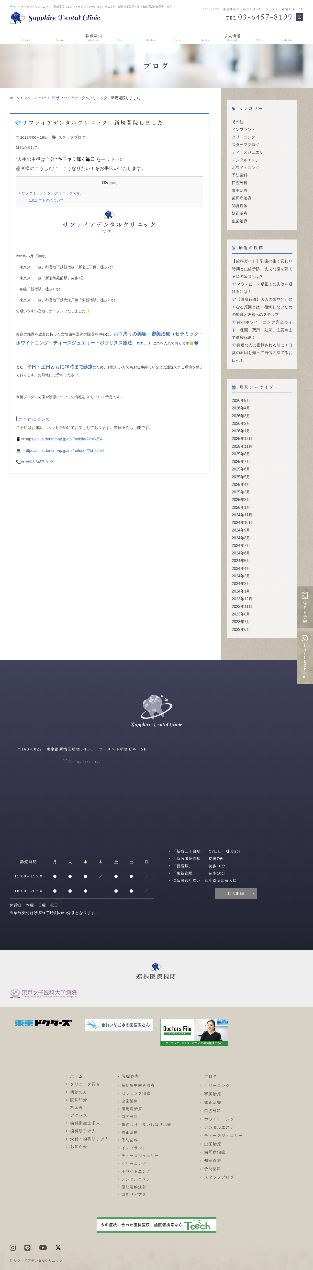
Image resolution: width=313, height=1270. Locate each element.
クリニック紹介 (56, 36)
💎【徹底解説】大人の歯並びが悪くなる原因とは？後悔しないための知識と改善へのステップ (262, 300)
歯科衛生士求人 (85, 1105)
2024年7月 (240, 531)
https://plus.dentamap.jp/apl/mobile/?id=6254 (63, 438)
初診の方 (121, 36)
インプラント (243, 129)
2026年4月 (240, 399)
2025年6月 (240, 458)
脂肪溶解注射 (134, 1169)
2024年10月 (241, 509)
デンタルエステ (244, 158)
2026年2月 (240, 414)
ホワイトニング (244, 165)
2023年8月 (240, 597)
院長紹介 (150, 36)
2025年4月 (240, 472)
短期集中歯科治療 (138, 1067)
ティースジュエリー (248, 151)
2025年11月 (241, 436)
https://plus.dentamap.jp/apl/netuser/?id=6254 (64, 450)
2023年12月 (241, 582)
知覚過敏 (239, 202)
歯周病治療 (241, 195)
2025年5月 (240, 465)
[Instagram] (299, 17)
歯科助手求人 (83, 1113)
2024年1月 (240, 575)
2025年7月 (240, 450)
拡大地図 (236, 875)
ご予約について (45, 200)
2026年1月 (240, 421)
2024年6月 (240, 538)
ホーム (23, 36)
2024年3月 (240, 560)
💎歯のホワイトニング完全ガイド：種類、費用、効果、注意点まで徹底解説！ (262, 322)
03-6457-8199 (82, 743)
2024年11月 (241, 502)
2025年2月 (240, 487)
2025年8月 (240, 443)
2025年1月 (240, 494)
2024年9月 (240, 516)
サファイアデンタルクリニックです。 (49, 193)
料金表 (177, 36)
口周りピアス (134, 1177)
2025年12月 (241, 428)
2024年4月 (240, 553)
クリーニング (243, 136)
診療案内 (92, 36)
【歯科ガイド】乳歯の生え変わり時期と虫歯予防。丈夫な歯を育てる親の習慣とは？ (262, 264)
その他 (237, 121)
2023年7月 (240, 604)
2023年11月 (241, 589)
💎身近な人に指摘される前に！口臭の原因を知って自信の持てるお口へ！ (262, 344)
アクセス (204, 36)
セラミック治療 (136, 1075)
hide (113, 182)
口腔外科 (239, 180)
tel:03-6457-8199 (39, 461)
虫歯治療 (239, 217)
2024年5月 (240, 545)
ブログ (289, 36)
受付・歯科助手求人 (89, 1121)
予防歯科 (239, 173)
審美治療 (239, 187)
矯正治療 (239, 209)
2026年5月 (240, 392)
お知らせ (262, 36)
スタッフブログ (38, 98)
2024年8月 (240, 523)
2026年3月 (240, 406)
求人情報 (233, 36)
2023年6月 (240, 611)
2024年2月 (240, 567)
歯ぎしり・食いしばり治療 (146, 1106)
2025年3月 (240, 480)
